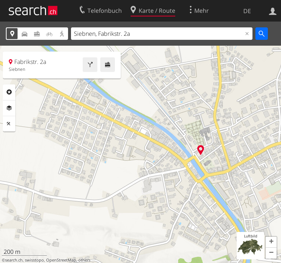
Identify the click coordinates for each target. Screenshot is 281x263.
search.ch (14, 260)
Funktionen (9, 124)
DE (247, 11)
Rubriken (9, 92)
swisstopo (34, 260)
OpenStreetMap (61, 260)
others (84, 260)
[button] (271, 242)
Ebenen (9, 108)
